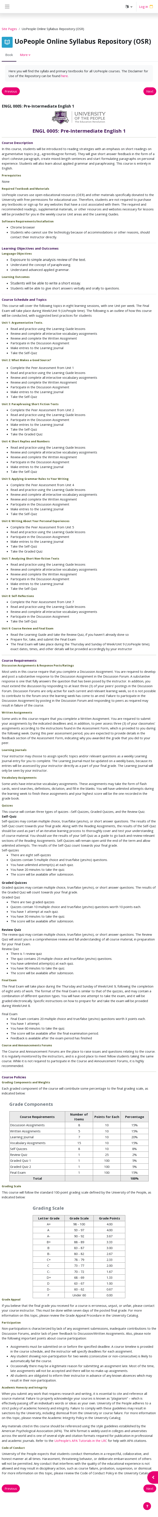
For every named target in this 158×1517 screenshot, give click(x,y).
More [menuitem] (24, 54)
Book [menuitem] (9, 54)
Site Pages (9, 29)
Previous (11, 91)
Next (149, 91)
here (64, 76)
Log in (143, 6)
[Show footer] (147, 1506)
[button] (128, 6)
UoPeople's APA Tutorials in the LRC (80, 1440)
